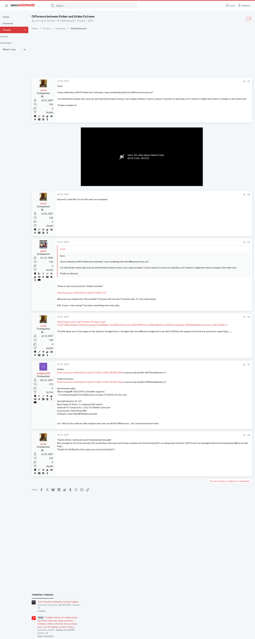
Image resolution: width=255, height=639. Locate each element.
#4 (196, 320)
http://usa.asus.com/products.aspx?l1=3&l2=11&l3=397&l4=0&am (96, 375)
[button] (6, 5)
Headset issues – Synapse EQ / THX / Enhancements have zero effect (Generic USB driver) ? (230, 425)
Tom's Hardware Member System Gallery (229, 183)
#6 (196, 438)
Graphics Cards (216, 352)
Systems (213, 192)
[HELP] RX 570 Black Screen (228, 346)
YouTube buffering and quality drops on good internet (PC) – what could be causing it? (230, 293)
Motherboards (74, 20)
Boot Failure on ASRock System (230, 378)
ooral (42, 20)
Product (87, 20)
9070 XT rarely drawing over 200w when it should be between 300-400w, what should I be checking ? (228, 362)
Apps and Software (218, 306)
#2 (196, 194)
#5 (196, 367)
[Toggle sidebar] (248, 18)
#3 (196, 242)
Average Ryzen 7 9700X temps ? (230, 409)
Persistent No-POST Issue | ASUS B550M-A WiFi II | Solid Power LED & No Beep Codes (229, 444)
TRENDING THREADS (214, 176)
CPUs (211, 415)
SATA (96, 20)
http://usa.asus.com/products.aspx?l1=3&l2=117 (87, 295)
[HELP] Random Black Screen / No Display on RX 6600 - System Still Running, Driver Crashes (229, 394)
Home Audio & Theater (220, 434)
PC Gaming (214, 255)
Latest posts (210, 339)
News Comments (217, 218)
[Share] (192, 81)
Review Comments (218, 236)
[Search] (88, 5)
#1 (196, 81)
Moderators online (215, 462)
